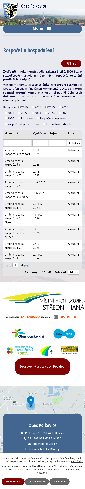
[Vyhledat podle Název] (17, 143)
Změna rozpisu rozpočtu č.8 (15, 163)
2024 (51, 113)
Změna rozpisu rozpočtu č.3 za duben (15, 233)
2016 (24, 107)
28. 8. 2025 (36, 163)
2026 (11, 118)
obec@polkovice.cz (45, 444)
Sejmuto (57, 133)
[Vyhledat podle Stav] (74, 143)
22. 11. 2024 (37, 206)
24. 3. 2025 (36, 245)
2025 (65, 113)
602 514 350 (53, 438)
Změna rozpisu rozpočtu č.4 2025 (16, 195)
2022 (24, 113)
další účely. (77, 461)
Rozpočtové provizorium (23, 124)
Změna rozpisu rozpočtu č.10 (15, 256)
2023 (37, 113)
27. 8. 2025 (36, 173)
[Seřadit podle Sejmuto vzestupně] (51, 136)
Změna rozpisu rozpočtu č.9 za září (17, 152)
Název (10, 133)
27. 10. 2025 (37, 256)
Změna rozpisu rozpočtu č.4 (15, 206)
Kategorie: (9, 107)
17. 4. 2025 (36, 231)
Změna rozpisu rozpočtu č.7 (15, 173)
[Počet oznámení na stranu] (73, 272)
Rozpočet (27, 118)
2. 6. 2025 (39, 182)
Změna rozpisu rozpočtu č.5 (15, 184)
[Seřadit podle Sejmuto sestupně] (51, 137)
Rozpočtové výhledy (58, 124)
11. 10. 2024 (37, 216)
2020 (65, 107)
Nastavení (59, 481)
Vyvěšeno (39, 133)
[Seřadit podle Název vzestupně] (17, 132)
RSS (71, 63)
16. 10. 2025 (37, 152)
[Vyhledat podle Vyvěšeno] (40, 143)
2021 (11, 113)
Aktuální (73, 150)
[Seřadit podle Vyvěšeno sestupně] (34, 137)
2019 (51, 107)
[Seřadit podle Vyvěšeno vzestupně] (34, 136)
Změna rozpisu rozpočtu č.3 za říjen (15, 218)
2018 (38, 107)
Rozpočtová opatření (53, 118)
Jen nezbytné (37, 481)
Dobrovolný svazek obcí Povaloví (42, 366)
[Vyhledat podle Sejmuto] (57, 143)
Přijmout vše (13, 481)
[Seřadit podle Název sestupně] (17, 133)
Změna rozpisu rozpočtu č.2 (15, 245)
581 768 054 (36, 438)
